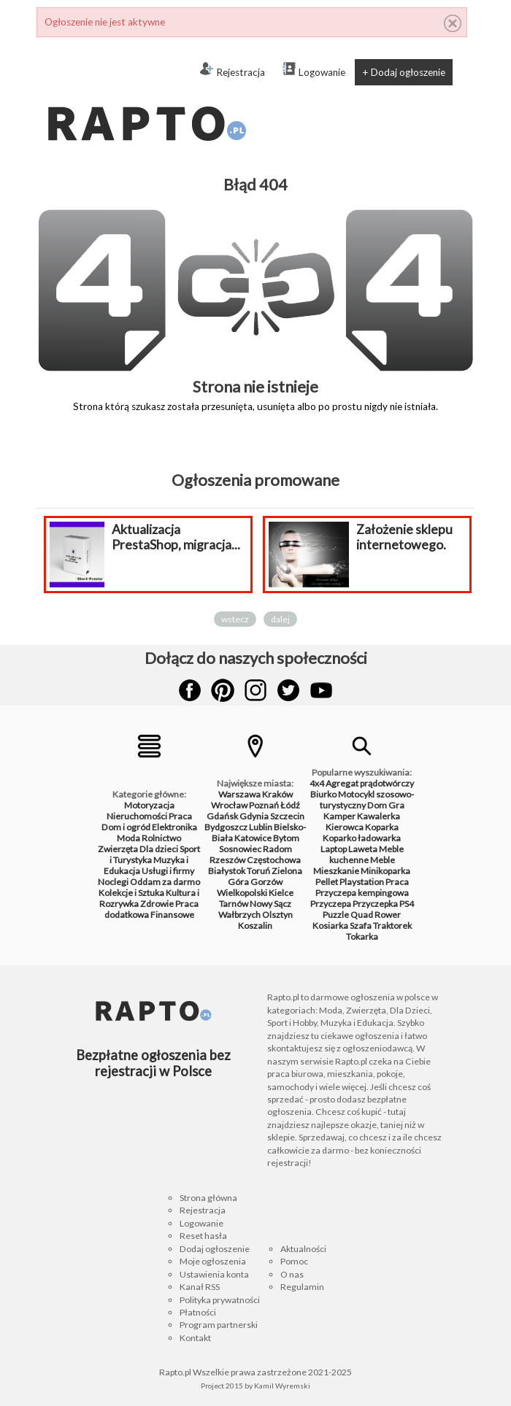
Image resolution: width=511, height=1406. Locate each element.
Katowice (253, 838)
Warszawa (239, 794)
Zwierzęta (118, 848)
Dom (377, 805)
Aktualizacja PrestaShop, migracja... (176, 537)
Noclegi (113, 881)
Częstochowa (274, 859)
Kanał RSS (200, 1286)
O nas (292, 1274)
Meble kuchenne (366, 854)
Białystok (226, 870)
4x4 (317, 783)
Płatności (198, 1312)
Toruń (258, 870)
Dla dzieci (158, 848)
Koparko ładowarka (362, 838)
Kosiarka (330, 925)
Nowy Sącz (270, 903)
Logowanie (313, 69)
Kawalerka (378, 816)
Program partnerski (219, 1324)
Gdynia (254, 816)
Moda (128, 838)
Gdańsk (222, 816)
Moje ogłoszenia (213, 1261)
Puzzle (336, 914)
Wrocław (229, 805)
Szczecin (287, 816)
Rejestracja (232, 69)
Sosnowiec (240, 848)
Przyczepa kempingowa (362, 892)
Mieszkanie (336, 870)
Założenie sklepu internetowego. (404, 537)
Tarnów (233, 903)
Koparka (382, 827)
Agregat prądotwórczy (370, 783)
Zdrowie (157, 903)
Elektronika (174, 827)
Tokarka (362, 936)
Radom (277, 848)
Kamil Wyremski (282, 1385)
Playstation (361, 881)
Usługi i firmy (168, 870)
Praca (180, 816)
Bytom (286, 838)
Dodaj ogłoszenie (215, 1248)
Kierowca (345, 827)
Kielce (281, 892)
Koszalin (255, 925)
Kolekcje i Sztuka (131, 892)
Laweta (362, 848)
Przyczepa (330, 903)
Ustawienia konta (214, 1274)
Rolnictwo (161, 838)
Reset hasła (203, 1235)
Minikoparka (385, 870)
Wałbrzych (239, 914)
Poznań (264, 805)
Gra (396, 805)
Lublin (260, 827)
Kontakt (195, 1337)
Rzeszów (227, 859)
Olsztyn (277, 914)
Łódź (290, 805)
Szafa (361, 925)
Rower (387, 914)
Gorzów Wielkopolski (250, 887)
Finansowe (172, 914)
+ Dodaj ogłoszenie (403, 72)
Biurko (323, 794)
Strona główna (208, 1197)
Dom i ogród (125, 827)
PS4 (406, 903)
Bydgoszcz (225, 827)
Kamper (339, 816)
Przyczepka (375, 903)
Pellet (326, 881)
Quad (361, 914)
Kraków (277, 794)
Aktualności (303, 1248)
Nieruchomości (137, 816)
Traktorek (392, 925)
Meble (382, 859)
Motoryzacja (149, 805)
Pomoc (294, 1261)
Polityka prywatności (220, 1299)
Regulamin (302, 1286)
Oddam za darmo (165, 881)
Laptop (333, 848)
